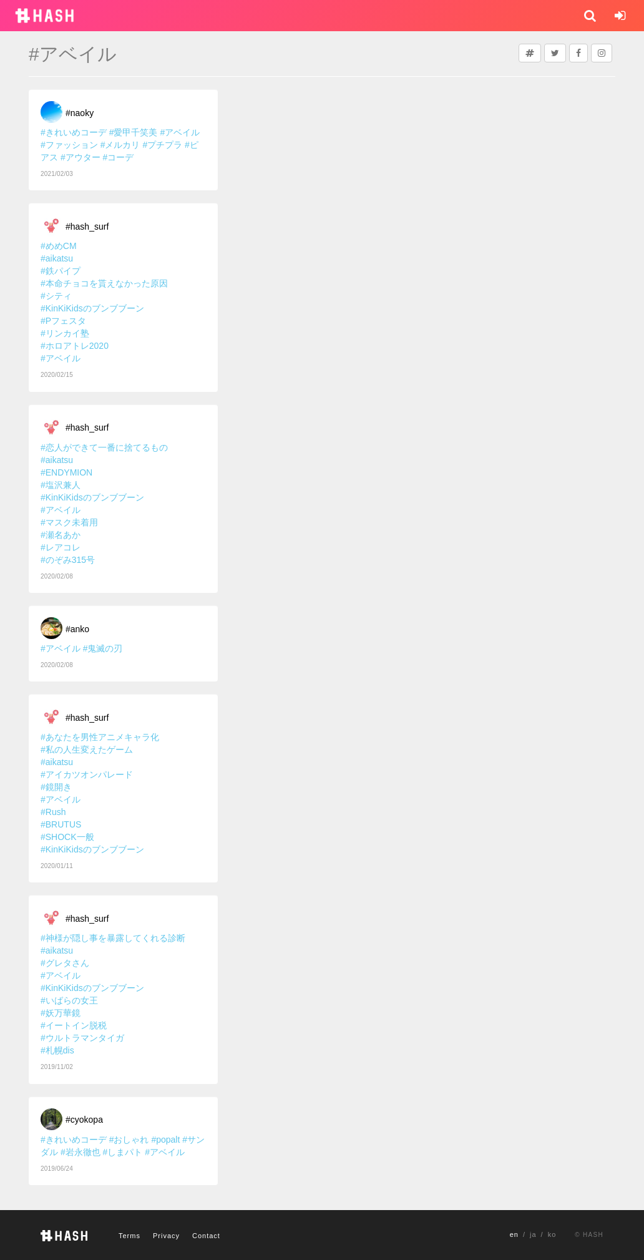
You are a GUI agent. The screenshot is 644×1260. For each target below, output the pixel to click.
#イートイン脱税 (74, 1025)
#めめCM (59, 246)
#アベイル (180, 132)
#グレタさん (65, 963)
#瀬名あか (60, 535)
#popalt (165, 1140)
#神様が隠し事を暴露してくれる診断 (113, 938)
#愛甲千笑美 (133, 132)
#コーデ (118, 157)
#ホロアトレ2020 (75, 346)
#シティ (56, 296)
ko (552, 1234)
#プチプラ (162, 145)
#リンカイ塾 (65, 333)
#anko (77, 629)
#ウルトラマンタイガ (82, 1038)
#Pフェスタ (63, 321)
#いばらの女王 (69, 1000)
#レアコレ (60, 547)
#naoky (80, 113)
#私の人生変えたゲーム (87, 750)
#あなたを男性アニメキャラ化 (100, 737)
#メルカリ (120, 145)
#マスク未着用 (69, 522)
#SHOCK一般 (67, 837)
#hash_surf (87, 227)
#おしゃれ (129, 1140)
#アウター (80, 157)
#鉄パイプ (60, 271)
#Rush (53, 812)
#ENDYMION (66, 472)
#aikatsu (57, 258)
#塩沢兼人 (60, 485)
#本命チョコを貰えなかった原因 (104, 283)
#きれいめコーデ (74, 132)
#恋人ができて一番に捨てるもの (104, 447)
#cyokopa (84, 1120)
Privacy (166, 1235)
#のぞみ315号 (68, 560)
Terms (129, 1235)
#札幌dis (57, 1050)
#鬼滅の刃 (103, 648)
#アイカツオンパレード (87, 774)
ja (533, 1234)
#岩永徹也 (80, 1152)
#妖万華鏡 (60, 1013)
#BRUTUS (61, 824)
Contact (206, 1235)
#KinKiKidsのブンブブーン (92, 308)
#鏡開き (56, 787)
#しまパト (123, 1152)
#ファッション (69, 145)
